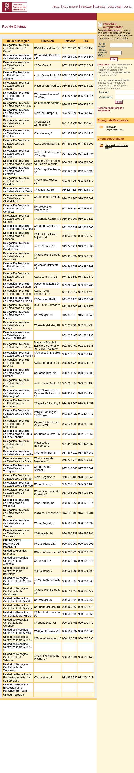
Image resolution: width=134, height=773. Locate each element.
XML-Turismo (70, 6)
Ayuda (127, 6)
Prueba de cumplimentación (114, 128)
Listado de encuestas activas (116, 146)
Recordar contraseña (110, 108)
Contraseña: (106, 97)
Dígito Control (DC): (102, 53)
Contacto (100, 6)
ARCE (55, 6)
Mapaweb (86, 6)
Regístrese (104, 64)
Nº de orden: (102, 45)
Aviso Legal (114, 6)
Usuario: (104, 92)
